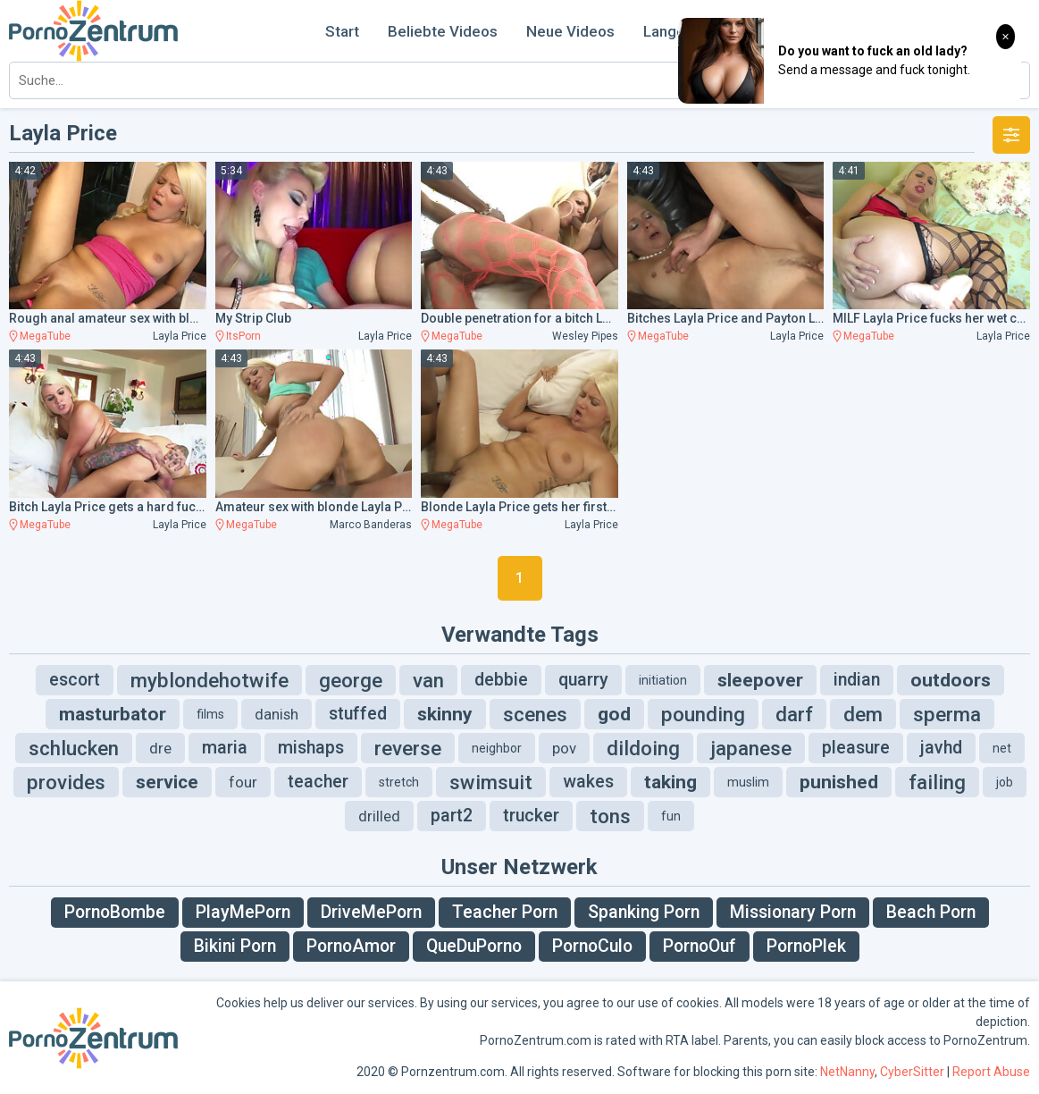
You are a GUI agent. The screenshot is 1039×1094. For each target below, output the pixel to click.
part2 (452, 815)
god (614, 714)
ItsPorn (243, 336)
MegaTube (45, 336)
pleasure (856, 747)
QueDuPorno (474, 946)
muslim (748, 782)
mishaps (311, 747)
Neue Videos (570, 31)
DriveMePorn (371, 912)
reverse (407, 748)
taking (670, 782)
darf (794, 714)
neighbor (497, 748)
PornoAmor (351, 946)
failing (937, 782)
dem (863, 714)
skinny (445, 714)
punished (839, 782)
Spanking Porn (644, 912)
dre (160, 748)
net (1002, 748)
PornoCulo (592, 946)
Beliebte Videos (443, 31)
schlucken (74, 748)
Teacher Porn (504, 912)
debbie (501, 679)
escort (74, 679)
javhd (941, 747)
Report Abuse (991, 1072)
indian (857, 679)
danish (276, 714)
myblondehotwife (209, 680)
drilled (379, 816)
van (428, 680)
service (167, 782)
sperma (947, 714)
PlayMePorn (243, 912)
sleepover (760, 680)
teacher (318, 781)
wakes (588, 781)
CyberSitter (912, 1072)
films (210, 714)
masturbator (112, 714)
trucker (531, 815)
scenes (535, 714)
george (350, 680)
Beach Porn (931, 912)
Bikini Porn (235, 946)
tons (610, 816)
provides (66, 782)
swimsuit (490, 782)
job (1004, 782)
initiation (663, 680)
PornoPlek (806, 946)
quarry (583, 679)
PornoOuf (699, 946)
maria (224, 747)
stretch (399, 782)
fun (671, 816)
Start (342, 31)
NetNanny (847, 1072)
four (243, 782)
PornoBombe (114, 912)
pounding (703, 714)
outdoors (950, 680)
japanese (751, 748)
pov (564, 748)
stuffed (358, 713)
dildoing (643, 748)
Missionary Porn (793, 912)
